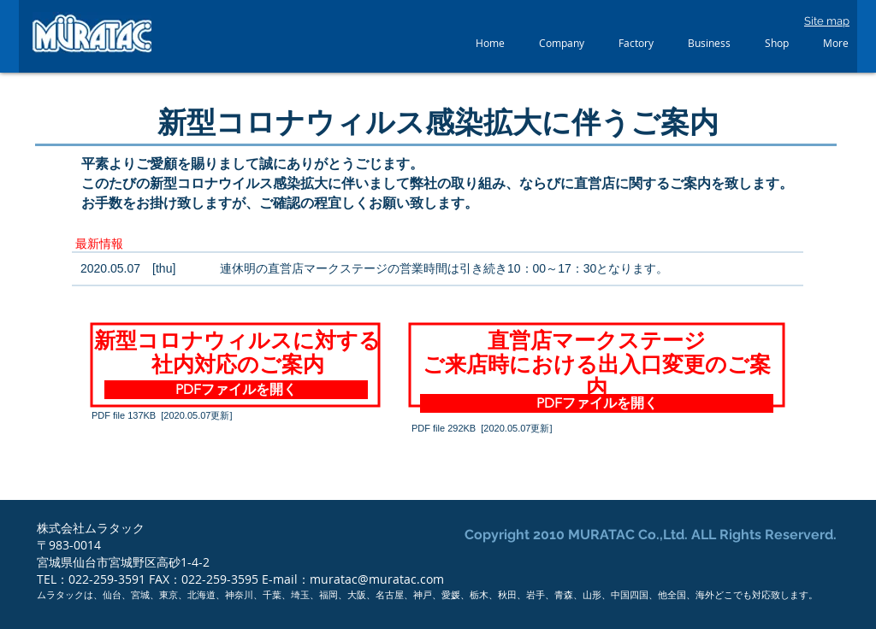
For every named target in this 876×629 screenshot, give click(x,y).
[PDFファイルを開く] (236, 389)
